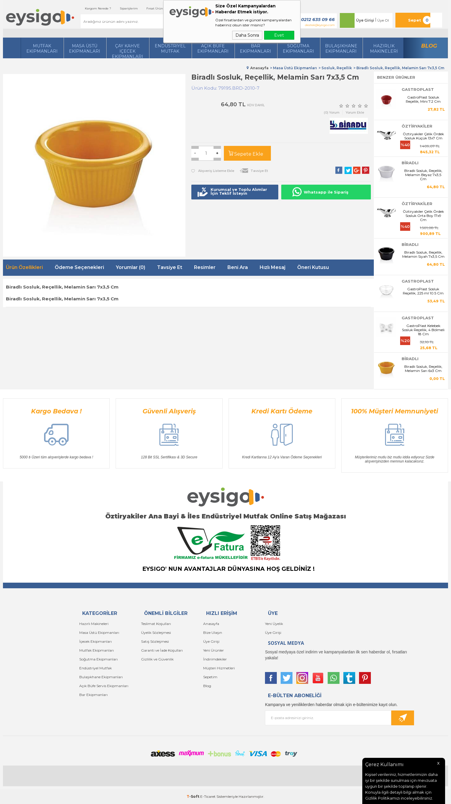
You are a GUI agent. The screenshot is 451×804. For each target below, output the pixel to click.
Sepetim (210, 677)
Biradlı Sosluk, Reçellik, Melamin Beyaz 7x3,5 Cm (423, 175)
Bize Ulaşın (212, 632)
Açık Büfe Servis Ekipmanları (103, 686)
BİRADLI (410, 162)
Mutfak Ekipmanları (42, 48)
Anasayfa (211, 623)
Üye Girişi (365, 20)
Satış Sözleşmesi (155, 641)
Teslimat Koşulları (156, 623)
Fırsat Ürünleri (157, 8)
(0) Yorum (332, 112)
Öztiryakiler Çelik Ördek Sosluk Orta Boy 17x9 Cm (423, 216)
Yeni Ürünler (213, 650)
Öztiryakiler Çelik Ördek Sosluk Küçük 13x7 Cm (423, 136)
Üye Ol (383, 20)
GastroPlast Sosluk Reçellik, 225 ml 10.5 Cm (423, 291)
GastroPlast (418, 89)
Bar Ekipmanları (93, 694)
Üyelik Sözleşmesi (156, 632)
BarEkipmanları (255, 48)
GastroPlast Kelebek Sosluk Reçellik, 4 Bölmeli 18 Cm (423, 330)
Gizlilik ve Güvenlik (157, 659)
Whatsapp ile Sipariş (326, 192)
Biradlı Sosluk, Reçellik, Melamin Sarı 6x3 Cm (423, 369)
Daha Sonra (247, 35)
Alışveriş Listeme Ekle (212, 171)
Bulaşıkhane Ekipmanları (341, 48)
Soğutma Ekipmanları (298, 48)
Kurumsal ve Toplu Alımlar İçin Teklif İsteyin (239, 191)
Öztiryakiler (417, 126)
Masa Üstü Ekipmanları (84, 48)
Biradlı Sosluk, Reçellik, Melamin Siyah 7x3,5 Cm (423, 254)
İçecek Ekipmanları (95, 641)
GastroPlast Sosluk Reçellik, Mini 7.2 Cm (423, 99)
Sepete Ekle (248, 154)
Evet (279, 35)
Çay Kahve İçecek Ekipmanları (127, 50)
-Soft (193, 796)
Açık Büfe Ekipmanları (213, 48)
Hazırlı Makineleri (94, 623)
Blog (429, 46)
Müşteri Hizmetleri (219, 668)
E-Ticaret (208, 796)
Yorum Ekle (355, 112)
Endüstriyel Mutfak (170, 48)
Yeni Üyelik (274, 623)
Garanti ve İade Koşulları (162, 650)
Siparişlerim (129, 8)
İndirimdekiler (215, 659)
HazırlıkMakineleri (384, 48)
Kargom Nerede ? (98, 8)
